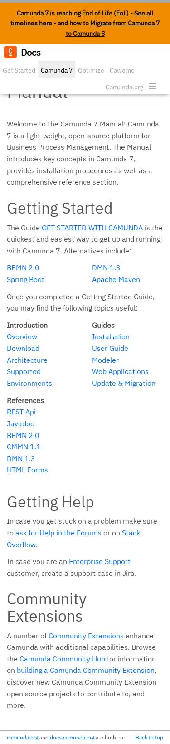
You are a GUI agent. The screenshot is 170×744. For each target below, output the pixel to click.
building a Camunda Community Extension (86, 670)
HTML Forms (27, 469)
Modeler (105, 360)
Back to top (149, 737)
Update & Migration (123, 383)
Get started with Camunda (92, 227)
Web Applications (120, 371)
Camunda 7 (57, 70)
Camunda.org (124, 87)
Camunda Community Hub (62, 658)
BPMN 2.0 (23, 267)
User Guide (110, 348)
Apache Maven (116, 279)
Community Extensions (86, 635)
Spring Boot (25, 279)
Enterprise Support (100, 561)
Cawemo (122, 70)
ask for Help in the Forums (58, 532)
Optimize (91, 70)
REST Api (21, 411)
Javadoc (20, 423)
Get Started (19, 70)
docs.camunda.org (72, 737)
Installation (111, 336)
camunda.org (22, 737)
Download (23, 348)
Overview (22, 336)
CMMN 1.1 (24, 446)
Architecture (27, 360)
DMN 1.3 (106, 267)
